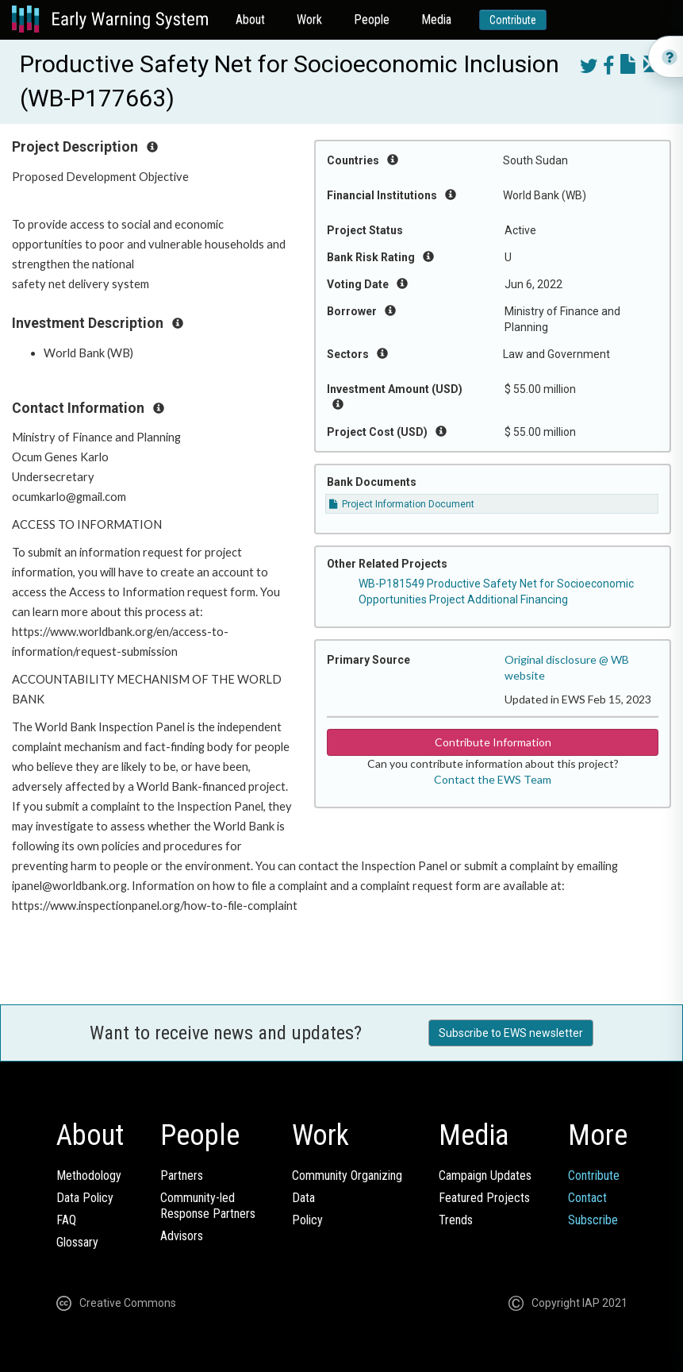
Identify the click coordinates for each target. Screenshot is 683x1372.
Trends (456, 1219)
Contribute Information (493, 742)
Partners (181, 1175)
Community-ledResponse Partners (207, 1205)
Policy (307, 1219)
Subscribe (593, 1219)
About (250, 19)
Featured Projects (484, 1197)
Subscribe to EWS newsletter (511, 1033)
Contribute (512, 19)
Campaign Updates (485, 1175)
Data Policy (84, 1197)
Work (309, 19)
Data (303, 1197)
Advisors (181, 1235)
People (371, 19)
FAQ (66, 1219)
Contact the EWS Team (492, 779)
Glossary (77, 1242)
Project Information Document (401, 504)
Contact (587, 1197)
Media (436, 19)
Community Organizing (347, 1175)
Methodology (88, 1175)
